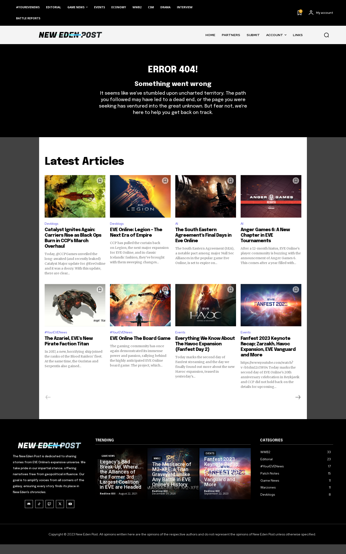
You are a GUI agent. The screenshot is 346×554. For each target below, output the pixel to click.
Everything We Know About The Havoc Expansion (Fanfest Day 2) (205, 354)
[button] (326, 35)
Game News (108, 483)
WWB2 (157, 480)
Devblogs (53, 232)
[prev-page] (48, 406)
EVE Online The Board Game (140, 348)
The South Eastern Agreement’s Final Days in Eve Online (203, 244)
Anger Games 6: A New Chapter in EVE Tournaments (265, 244)
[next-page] (297, 406)
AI (177, 232)
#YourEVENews (58, 341)
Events (181, 341)
